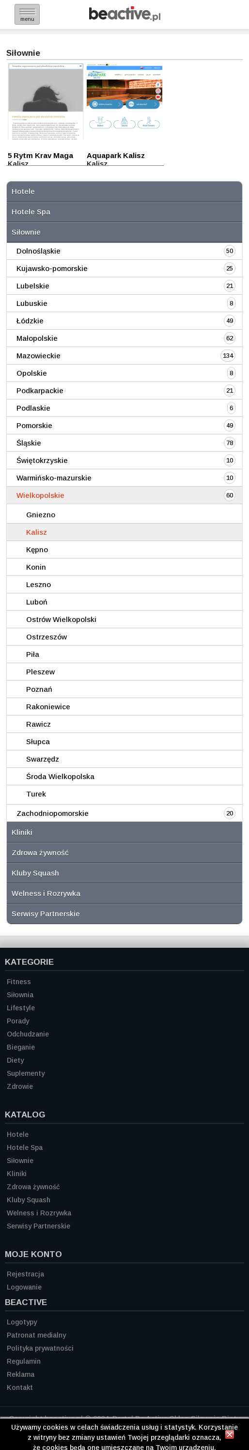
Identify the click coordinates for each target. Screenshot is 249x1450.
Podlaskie (33, 408)
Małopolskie (37, 338)
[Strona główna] (124, 19)
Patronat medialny (36, 1335)
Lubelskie (32, 286)
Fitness (19, 982)
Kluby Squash (35, 873)
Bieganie (21, 1047)
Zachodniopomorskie (52, 813)
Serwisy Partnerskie (46, 913)
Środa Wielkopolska (60, 776)
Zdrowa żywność (40, 852)
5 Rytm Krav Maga (40, 155)
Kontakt (20, 1387)
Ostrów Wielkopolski (61, 619)
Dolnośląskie (38, 251)
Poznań (39, 689)
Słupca (38, 741)
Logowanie (24, 1287)
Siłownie (26, 232)
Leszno (38, 584)
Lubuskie (31, 303)
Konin (36, 567)
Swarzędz (42, 759)
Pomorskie (34, 425)
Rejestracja (25, 1274)
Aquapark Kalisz (116, 155)
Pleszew (40, 672)
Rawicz (38, 724)
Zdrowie (20, 1086)
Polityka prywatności (40, 1348)
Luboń (36, 602)
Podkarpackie (39, 390)
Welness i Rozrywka (46, 893)
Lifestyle (21, 1008)
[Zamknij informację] (230, 1436)
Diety (15, 1060)
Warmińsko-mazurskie (54, 478)
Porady (18, 1021)
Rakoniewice (48, 706)
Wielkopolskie (40, 495)
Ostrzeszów (46, 637)
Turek (36, 794)
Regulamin (24, 1361)
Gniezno (40, 514)
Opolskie (31, 373)
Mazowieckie (38, 355)
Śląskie (28, 443)
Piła (32, 654)
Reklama (20, 1374)
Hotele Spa (31, 211)
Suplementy (26, 1073)
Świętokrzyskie (42, 460)
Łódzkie (30, 321)
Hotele (23, 191)
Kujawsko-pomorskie (52, 268)
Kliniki (22, 832)
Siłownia (20, 995)
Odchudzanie (28, 1034)
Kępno (37, 549)
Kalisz (36, 532)
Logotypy (22, 1322)
